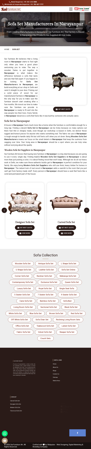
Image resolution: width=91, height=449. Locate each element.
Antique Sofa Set (45, 263)
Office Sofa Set (22, 326)
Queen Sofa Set (72, 282)
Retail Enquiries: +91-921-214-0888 (23, 2)
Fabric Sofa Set (23, 332)
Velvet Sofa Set (45, 332)
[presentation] (4, 210)
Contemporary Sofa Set (22, 282)
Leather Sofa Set (46, 269)
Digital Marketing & (76, 445)
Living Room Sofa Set (23, 307)
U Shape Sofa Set (23, 269)
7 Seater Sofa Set (45, 294)
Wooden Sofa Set (23, 263)
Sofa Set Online (68, 269)
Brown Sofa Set (56, 313)
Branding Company (40, 447)
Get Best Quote (64, 110)
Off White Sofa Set (19, 319)
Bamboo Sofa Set (48, 301)
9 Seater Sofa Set (69, 294)
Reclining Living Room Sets (68, 319)
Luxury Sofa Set (24, 288)
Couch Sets (45, 338)
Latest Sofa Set (69, 326)
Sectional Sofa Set (48, 307)
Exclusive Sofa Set (49, 282)
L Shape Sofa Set (68, 263)
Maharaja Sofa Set (68, 276)
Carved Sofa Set (66, 222)
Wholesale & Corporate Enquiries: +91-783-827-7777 (22, 4)
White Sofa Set (15, 313)
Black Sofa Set (71, 307)
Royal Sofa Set (45, 288)
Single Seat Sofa (66, 288)
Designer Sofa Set (24, 222)
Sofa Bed (67, 301)
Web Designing (62, 445)
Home (6, 49)
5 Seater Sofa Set (22, 294)
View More (25, 234)
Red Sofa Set (76, 313)
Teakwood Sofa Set (45, 326)
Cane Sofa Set (26, 301)
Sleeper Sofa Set (66, 332)
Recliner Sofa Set (44, 276)
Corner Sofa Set (22, 276)
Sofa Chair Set (42, 319)
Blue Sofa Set (36, 313)
